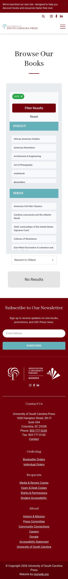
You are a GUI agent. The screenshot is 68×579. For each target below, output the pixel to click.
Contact (34, 439)
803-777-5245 (38, 430)
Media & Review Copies (34, 482)
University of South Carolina (34, 546)
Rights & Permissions (34, 493)
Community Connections (34, 526)
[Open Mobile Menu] (62, 26)
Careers (34, 531)
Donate (34, 536)
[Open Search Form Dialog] (43, 16)
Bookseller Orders (34, 459)
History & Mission (34, 516)
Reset (34, 116)
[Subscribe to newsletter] (34, 346)
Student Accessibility (34, 498)
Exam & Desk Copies (34, 488)
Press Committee (34, 521)
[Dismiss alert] (65, 3)
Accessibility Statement (34, 541)
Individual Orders (34, 464)
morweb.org (41, 574)
